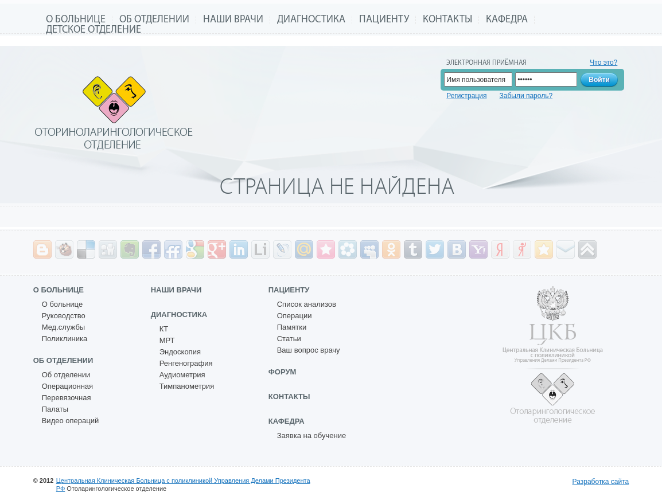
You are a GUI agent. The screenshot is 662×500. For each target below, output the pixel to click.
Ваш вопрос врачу (308, 350)
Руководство (63, 315)
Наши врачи (233, 19)
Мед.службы (63, 327)
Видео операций (70, 420)
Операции (294, 315)
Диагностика (311, 19)
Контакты (447, 19)
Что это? (603, 62)
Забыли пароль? (525, 96)
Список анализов (306, 304)
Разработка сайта (601, 482)
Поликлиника (64, 338)
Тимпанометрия (186, 386)
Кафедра (507, 19)
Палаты (55, 409)
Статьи (289, 338)
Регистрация (466, 96)
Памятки (291, 327)
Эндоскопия (180, 351)
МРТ (167, 340)
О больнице (76, 19)
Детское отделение (93, 30)
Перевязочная (66, 397)
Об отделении (154, 19)
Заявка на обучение (311, 435)
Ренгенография (186, 363)
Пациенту (384, 19)
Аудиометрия (182, 374)
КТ (164, 329)
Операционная (67, 386)
